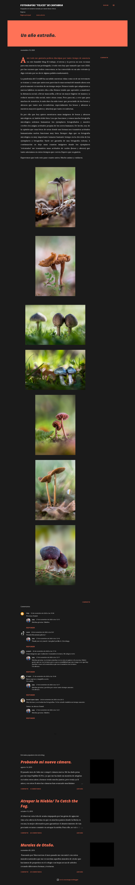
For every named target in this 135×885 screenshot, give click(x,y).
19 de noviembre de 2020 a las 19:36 (42, 613)
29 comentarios (36, 872)
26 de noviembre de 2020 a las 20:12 (52, 699)
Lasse (28, 632)
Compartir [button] (104, 57)
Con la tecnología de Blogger (67, 880)
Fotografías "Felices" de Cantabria (41, 5)
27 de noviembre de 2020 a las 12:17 (48, 657)
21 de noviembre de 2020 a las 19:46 (44, 676)
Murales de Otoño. (37, 845)
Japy (33, 619)
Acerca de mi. (40, 15)
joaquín (28, 651)
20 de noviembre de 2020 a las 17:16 (44, 651)
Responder (30, 628)
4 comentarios (35, 789)
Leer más (80, 789)
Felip (27, 613)
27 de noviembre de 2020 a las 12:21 (48, 710)
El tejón (28, 676)
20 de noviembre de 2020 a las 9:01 (42, 632)
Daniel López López (32, 699)
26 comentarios (36, 833)
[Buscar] (105, 5)
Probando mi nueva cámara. (46, 762)
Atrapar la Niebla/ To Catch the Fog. (49, 803)
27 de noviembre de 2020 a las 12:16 (48, 638)
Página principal (25, 15)
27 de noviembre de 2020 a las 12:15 (48, 619)
